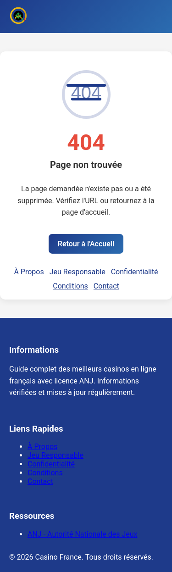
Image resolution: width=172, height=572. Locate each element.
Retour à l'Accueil (86, 243)
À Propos (29, 271)
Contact (106, 286)
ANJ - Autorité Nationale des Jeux (82, 534)
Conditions (70, 286)
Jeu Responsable (77, 271)
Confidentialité (134, 271)
